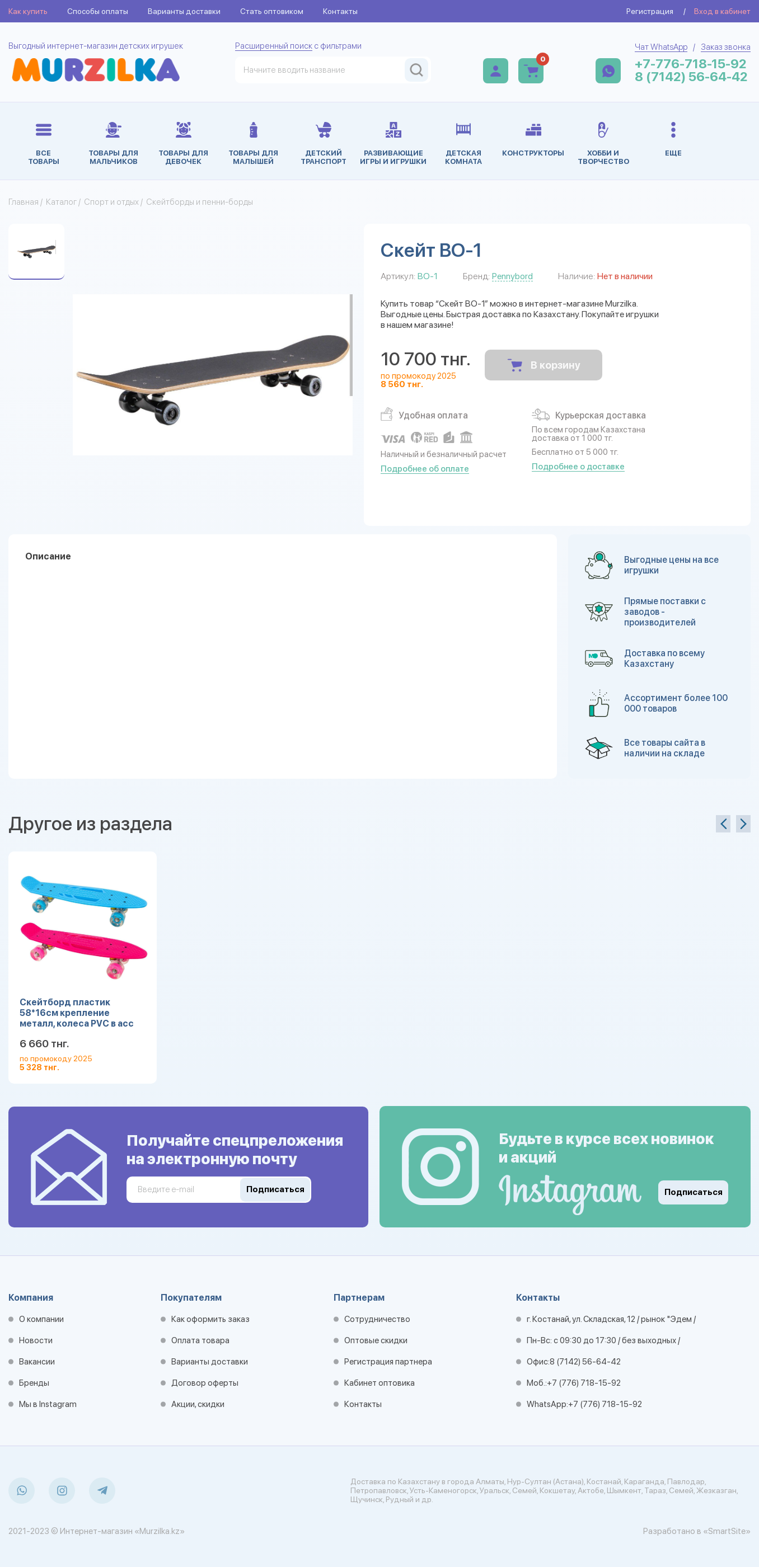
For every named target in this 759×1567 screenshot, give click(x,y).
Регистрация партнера (388, 1362)
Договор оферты (204, 1383)
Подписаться (693, 1192)
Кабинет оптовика (379, 1383)
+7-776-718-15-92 (691, 64)
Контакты (340, 11)
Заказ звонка (726, 47)
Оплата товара (200, 1340)
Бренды (34, 1383)
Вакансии (37, 1362)
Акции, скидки (197, 1404)
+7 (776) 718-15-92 (584, 1383)
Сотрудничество (377, 1319)
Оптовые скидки (375, 1340)
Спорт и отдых (111, 202)
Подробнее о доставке (578, 467)
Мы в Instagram (48, 1404)
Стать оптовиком (271, 11)
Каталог (61, 202)
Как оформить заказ (210, 1319)
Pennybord (512, 276)
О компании (41, 1319)
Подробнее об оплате (425, 469)
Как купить (28, 11)
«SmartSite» (727, 1531)
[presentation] (723, 823)
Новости (36, 1340)
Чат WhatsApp (661, 47)
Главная (23, 202)
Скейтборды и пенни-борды (199, 202)
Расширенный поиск (273, 46)
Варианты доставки (184, 11)
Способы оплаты (97, 11)
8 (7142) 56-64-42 (691, 76)
